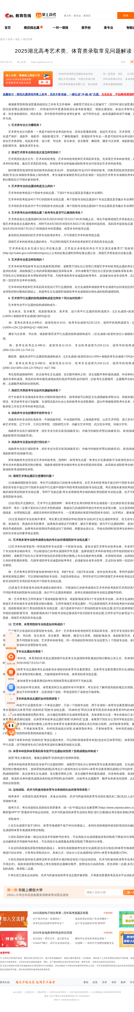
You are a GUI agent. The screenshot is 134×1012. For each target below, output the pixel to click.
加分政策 (93, 84)
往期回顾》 (109, 913)
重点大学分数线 (67, 79)
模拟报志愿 (31, 27)
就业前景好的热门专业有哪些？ (92, 918)
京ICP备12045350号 (79, 992)
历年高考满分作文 (112, 79)
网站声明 (42, 992)
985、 (121, 73)
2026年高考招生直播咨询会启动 (76, 73)
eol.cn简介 (18, 992)
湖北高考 (27, 39)
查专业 (108, 27)
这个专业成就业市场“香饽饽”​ (90, 923)
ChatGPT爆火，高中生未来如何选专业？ (55, 943)
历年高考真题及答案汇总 (72, 84)
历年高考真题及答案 (75, 912)
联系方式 (30, 992)
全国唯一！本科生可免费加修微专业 (94, 943)
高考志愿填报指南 (112, 84)
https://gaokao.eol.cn (42, 62)
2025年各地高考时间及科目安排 (52, 932)
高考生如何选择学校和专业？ (48, 923)
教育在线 (5, 982)
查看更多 (11, 703)
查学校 (86, 27)
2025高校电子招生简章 (47, 912)
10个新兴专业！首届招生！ (47, 918)
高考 (10, 39)
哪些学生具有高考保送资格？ (91, 938)
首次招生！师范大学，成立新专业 (51, 938)
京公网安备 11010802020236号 (106, 992)
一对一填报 (60, 27)
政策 (95, 982)
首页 (7, 27)
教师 (123, 982)
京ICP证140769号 (58, 992)
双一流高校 (109, 73)
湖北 (17, 39)
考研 (113, 982)
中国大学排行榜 (86, 79)
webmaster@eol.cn (70, 1000)
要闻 (85, 982)
